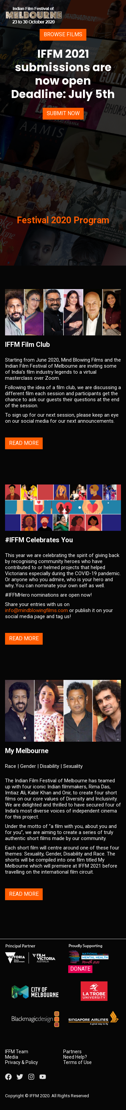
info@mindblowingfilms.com (36, 610)
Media (11, 1057)
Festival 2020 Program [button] (63, 220)
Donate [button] (80, 969)
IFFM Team (16, 1051)
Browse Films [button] (63, 34)
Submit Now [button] (63, 113)
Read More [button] (24, 443)
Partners (72, 1051)
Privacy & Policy (21, 1062)
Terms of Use (77, 1062)
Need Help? (75, 1057)
